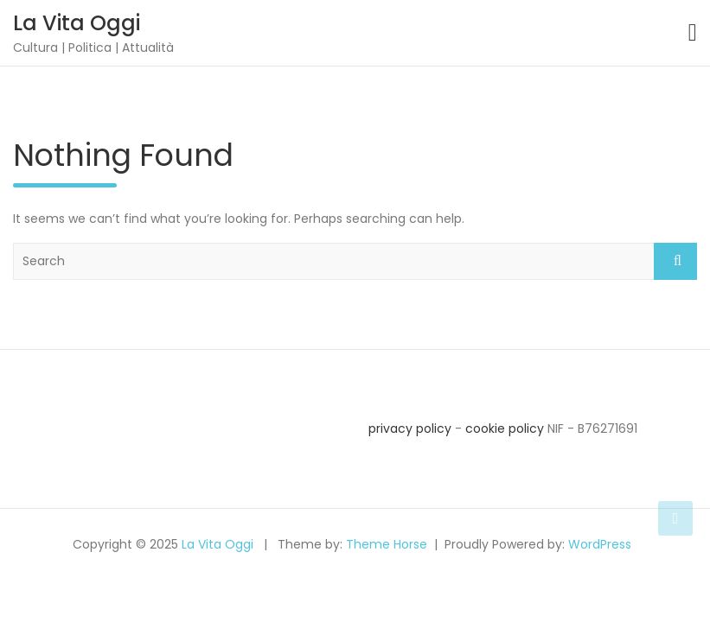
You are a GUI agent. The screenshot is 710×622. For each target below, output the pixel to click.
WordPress (599, 544)
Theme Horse (386, 544)
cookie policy (504, 428)
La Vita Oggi (76, 23)
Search (675, 261)
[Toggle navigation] (692, 32)
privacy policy (409, 428)
